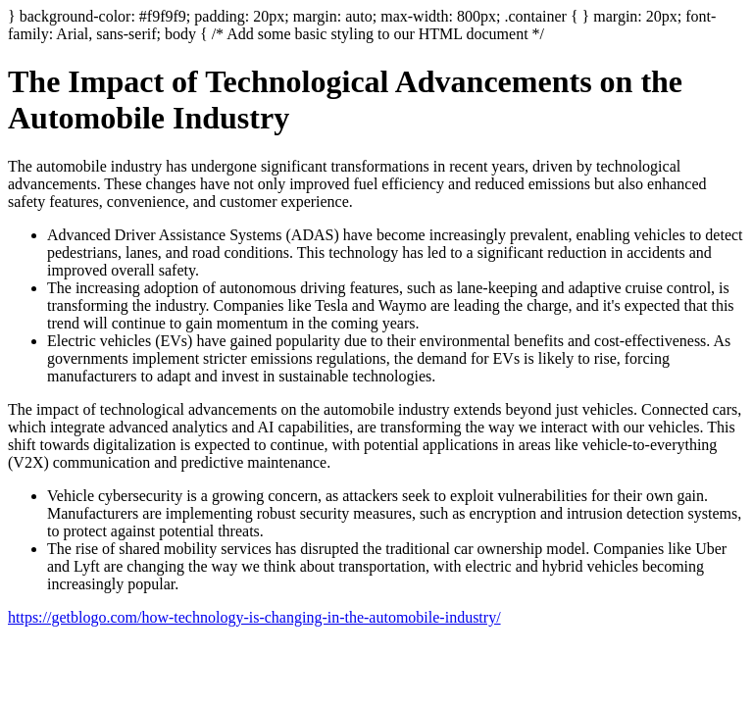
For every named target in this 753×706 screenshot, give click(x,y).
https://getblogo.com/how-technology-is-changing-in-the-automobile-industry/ (254, 617)
